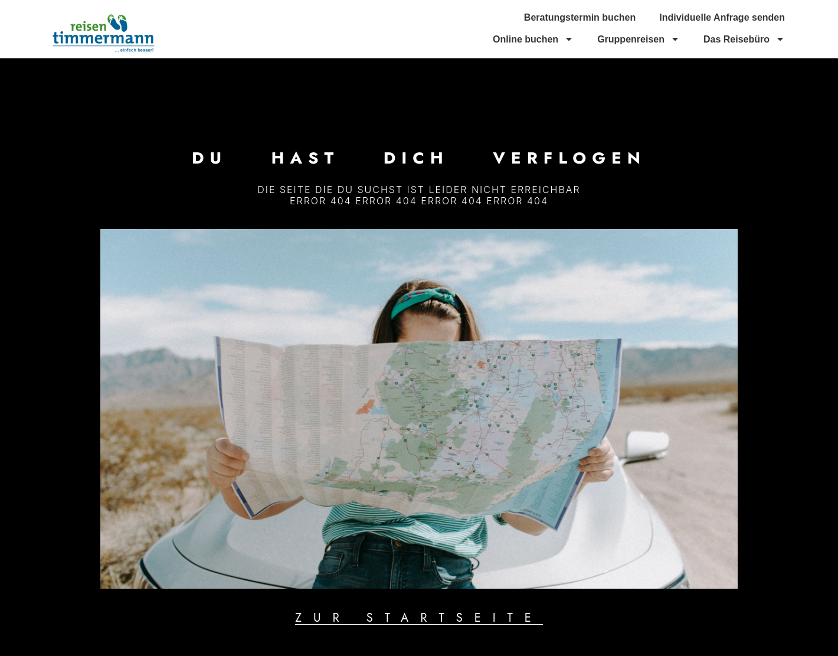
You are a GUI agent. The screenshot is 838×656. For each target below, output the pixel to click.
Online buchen (533, 39)
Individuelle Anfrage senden (722, 17)
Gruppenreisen (638, 39)
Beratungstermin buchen (580, 17)
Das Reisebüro (744, 39)
